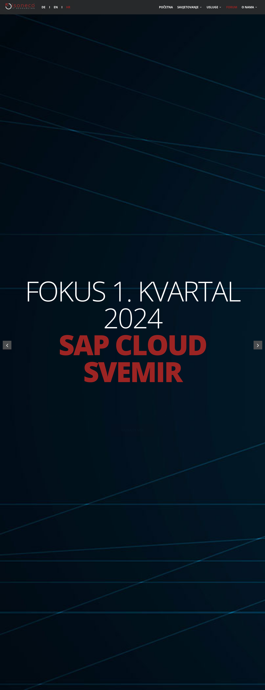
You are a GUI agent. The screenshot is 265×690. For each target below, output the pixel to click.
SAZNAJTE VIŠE (132, 406)
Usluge (212, 7)
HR (68, 7)
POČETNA (166, 7)
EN (56, 7)
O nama (248, 7)
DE (43, 7)
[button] (7, 345)
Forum (231, 7)
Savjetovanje (187, 7)
